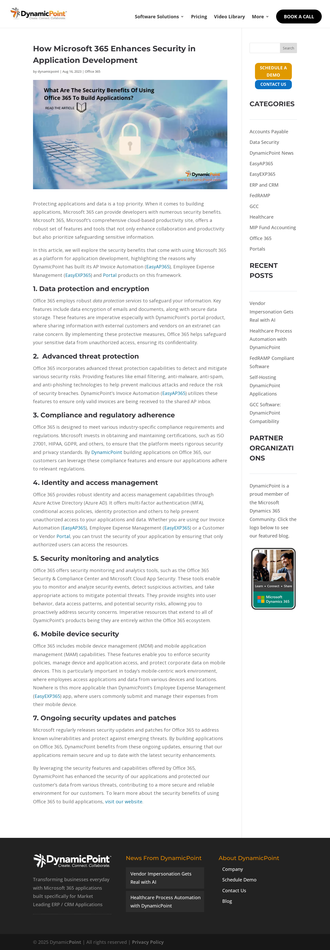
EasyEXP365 (262, 174)
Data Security (264, 142)
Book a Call (299, 16)
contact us (273, 84)
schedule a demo (273, 71)
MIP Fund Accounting (273, 227)
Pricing (199, 17)
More (258, 17)
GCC (254, 206)
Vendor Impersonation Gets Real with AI (271, 311)
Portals (257, 249)
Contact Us (234, 890)
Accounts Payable (269, 131)
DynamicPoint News (272, 153)
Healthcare (262, 217)
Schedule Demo (239, 880)
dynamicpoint (48, 71)
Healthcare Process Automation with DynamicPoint (271, 339)
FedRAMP (260, 195)
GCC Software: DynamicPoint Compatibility (265, 412)
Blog (227, 901)
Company (232, 869)
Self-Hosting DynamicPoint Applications (265, 385)
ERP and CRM (264, 185)
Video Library (229, 17)
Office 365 (92, 71)
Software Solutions (157, 17)
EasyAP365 (261, 163)
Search (288, 48)
